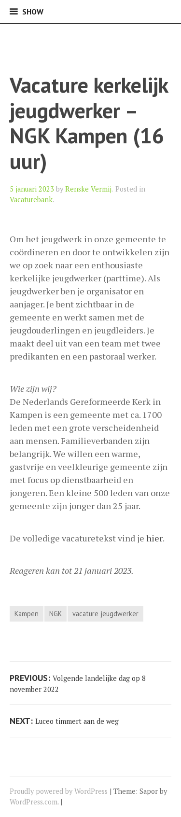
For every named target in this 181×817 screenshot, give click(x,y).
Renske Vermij (88, 189)
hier (154, 538)
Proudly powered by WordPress (59, 791)
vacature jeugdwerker (105, 613)
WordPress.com (33, 801)
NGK (55, 613)
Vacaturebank (31, 199)
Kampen (26, 613)
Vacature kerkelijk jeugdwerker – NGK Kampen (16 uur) (89, 123)
